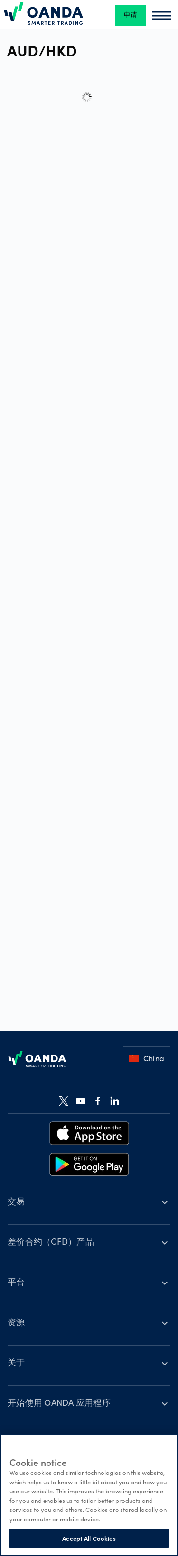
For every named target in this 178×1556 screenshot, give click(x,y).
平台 (16, 1283)
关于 (16, 1363)
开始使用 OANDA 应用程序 (59, 1404)
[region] (89, 1495)
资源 (16, 1323)
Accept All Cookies (88, 1538)
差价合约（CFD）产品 (51, 1242)
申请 (131, 15)
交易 (16, 1202)
